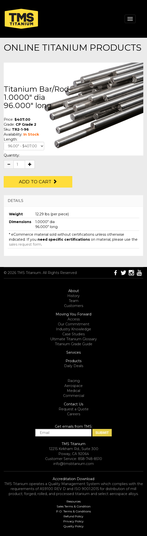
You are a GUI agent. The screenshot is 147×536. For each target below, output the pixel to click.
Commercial (73, 395)
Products (73, 361)
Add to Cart (38, 182)
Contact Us (73, 404)
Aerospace (73, 385)
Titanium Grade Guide (73, 344)
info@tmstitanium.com (73, 463)
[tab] (73, 200)
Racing (74, 381)
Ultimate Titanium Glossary (73, 339)
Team (73, 301)
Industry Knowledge (73, 329)
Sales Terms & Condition (74, 506)
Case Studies (73, 334)
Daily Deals (73, 366)
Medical (73, 390)
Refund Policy (73, 516)
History (73, 296)
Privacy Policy (73, 521)
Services (73, 352)
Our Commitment (73, 324)
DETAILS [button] (15, 200)
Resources (74, 501)
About (73, 291)
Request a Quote (74, 409)
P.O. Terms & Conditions (73, 511)
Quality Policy (73, 526)
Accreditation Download (73, 479)
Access (74, 319)
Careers (73, 414)
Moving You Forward (73, 314)
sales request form (25, 244)
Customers (73, 306)
